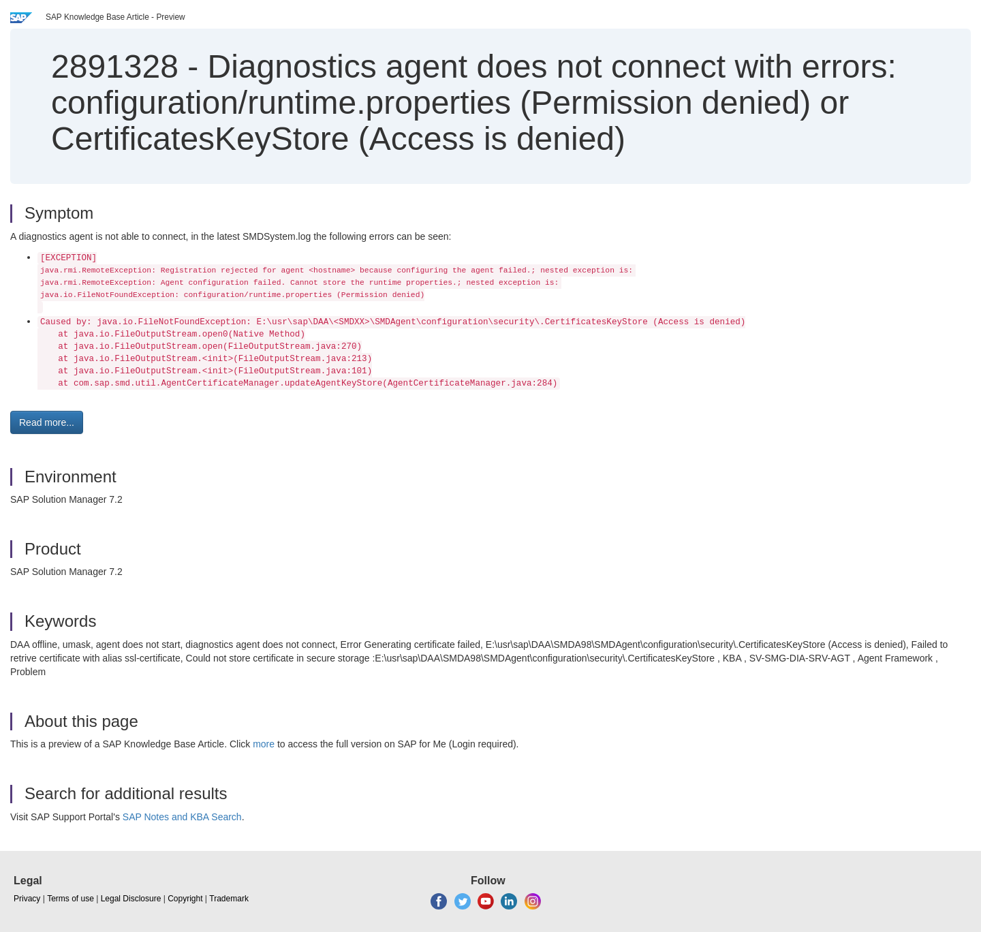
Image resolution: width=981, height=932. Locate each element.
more (264, 744)
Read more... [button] (46, 422)
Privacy (27, 898)
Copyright (185, 898)
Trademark (229, 898)
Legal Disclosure (131, 898)
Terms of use (70, 898)
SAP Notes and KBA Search (182, 816)
